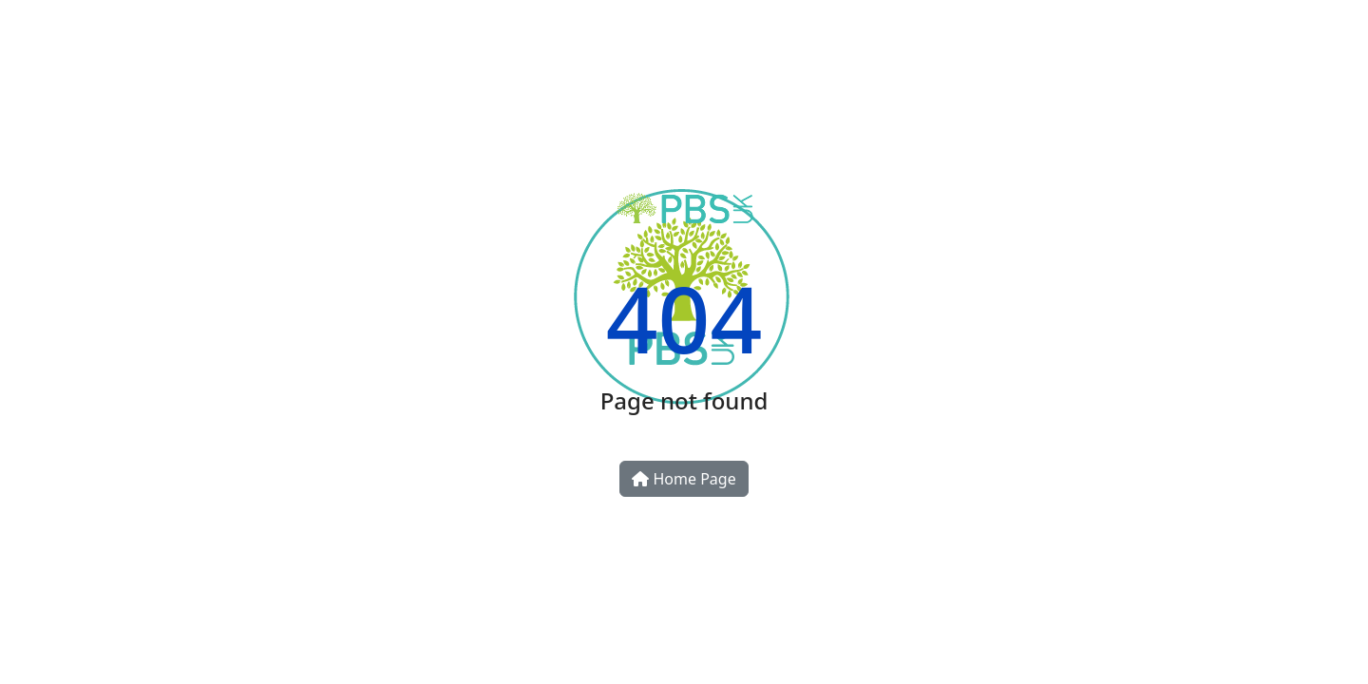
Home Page (683, 478)
